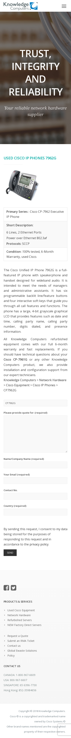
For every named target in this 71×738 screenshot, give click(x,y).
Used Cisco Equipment (21, 610)
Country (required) (36, 509)
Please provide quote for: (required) (36, 432)
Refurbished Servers (19, 620)
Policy (11, 655)
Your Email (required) (36, 478)
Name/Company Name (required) (36, 462)
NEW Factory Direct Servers (24, 625)
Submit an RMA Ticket (20, 641)
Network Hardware (19, 615)
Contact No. (36, 494)
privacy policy (39, 544)
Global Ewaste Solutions (22, 650)
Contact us (14, 645)
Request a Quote (17, 636)
